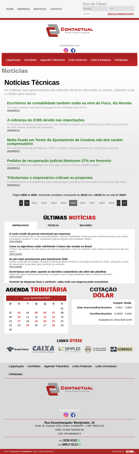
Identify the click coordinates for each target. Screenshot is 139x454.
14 (53, 317)
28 (53, 325)
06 (44, 312)
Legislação (13, 60)
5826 (83, 202)
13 (44, 317)
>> (124, 202)
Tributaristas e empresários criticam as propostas (50, 178)
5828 (102, 202)
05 (36, 312)
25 (27, 325)
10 (19, 317)
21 (53, 321)
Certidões (30, 60)
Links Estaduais (101, 60)
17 (19, 321)
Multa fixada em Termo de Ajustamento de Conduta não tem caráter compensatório (65, 142)
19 (36, 321)
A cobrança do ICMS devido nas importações (46, 120)
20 (44, 321)
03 (19, 312)
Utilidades (121, 60)
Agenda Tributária (52, 60)
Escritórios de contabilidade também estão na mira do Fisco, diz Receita (69, 103)
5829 (111, 202)
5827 (92, 202)
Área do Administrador (121, 14)
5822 (44, 202)
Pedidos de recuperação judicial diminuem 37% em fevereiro (59, 161)
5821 (34, 202)
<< (26, 202)
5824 (63, 202)
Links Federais (77, 60)
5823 (54, 202)
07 (53, 312)
